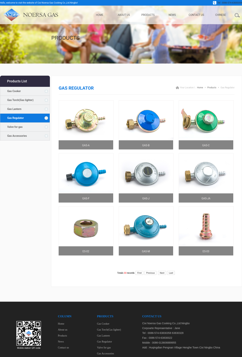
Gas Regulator (15, 117)
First (139, 273)
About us (124, 14)
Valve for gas (15, 126)
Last (171, 273)
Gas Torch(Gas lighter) (20, 100)
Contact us (196, 14)
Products (148, 14)
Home (99, 14)
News (172, 14)
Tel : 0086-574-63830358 (227, 2)
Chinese (220, 14)
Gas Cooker (14, 91)
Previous (150, 273)
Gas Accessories (17, 135)
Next (162, 273)
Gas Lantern (14, 109)
